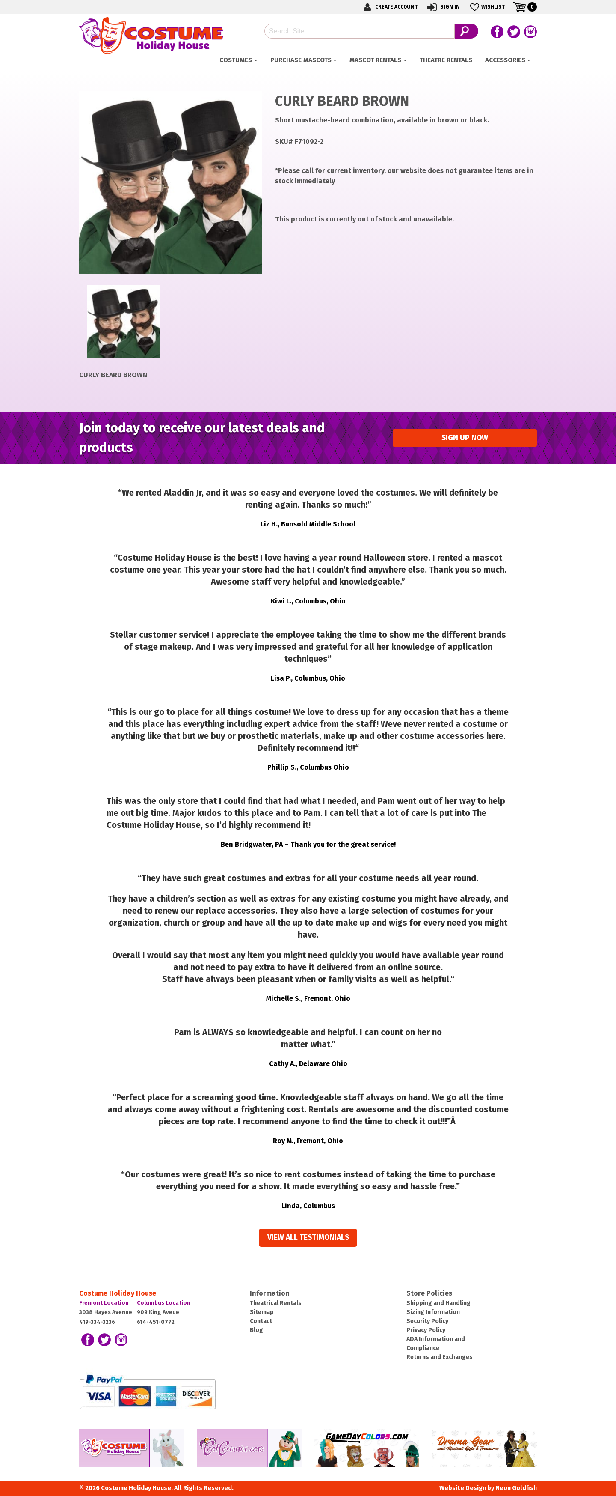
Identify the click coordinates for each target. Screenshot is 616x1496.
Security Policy (427, 1321)
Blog (256, 1330)
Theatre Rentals (446, 60)
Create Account (389, 7)
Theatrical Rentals (276, 1303)
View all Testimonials (308, 1237)
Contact (261, 1321)
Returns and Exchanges (439, 1357)
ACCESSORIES (505, 60)
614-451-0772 (156, 1322)
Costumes (235, 60)
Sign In (443, 7)
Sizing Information (433, 1312)
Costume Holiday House (117, 1293)
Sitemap (262, 1312)
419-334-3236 (97, 1322)
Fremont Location (104, 1302)
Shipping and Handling (438, 1303)
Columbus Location (163, 1302)
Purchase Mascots (301, 60)
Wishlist (486, 7)
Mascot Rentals (375, 60)
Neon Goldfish (516, 1488)
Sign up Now (464, 437)
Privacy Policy (425, 1330)
